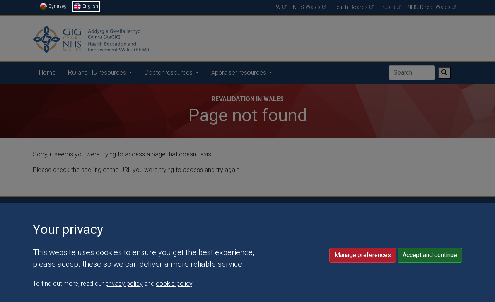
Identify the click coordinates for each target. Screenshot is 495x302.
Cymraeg (53, 6)
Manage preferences (363, 277)
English (86, 6)
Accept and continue (430, 277)
